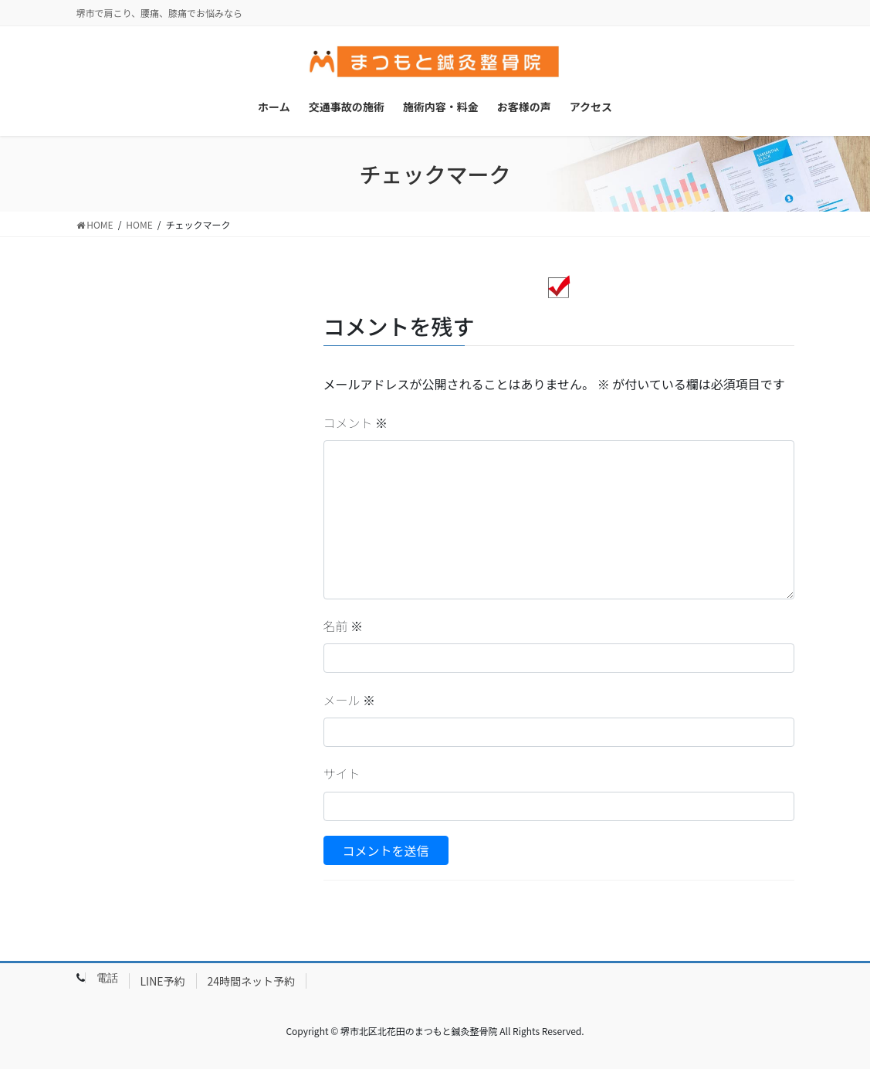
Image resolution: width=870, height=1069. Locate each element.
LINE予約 (162, 981)
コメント (355, 422)
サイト (342, 773)
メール (349, 700)
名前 (343, 625)
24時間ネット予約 (252, 981)
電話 (107, 977)
